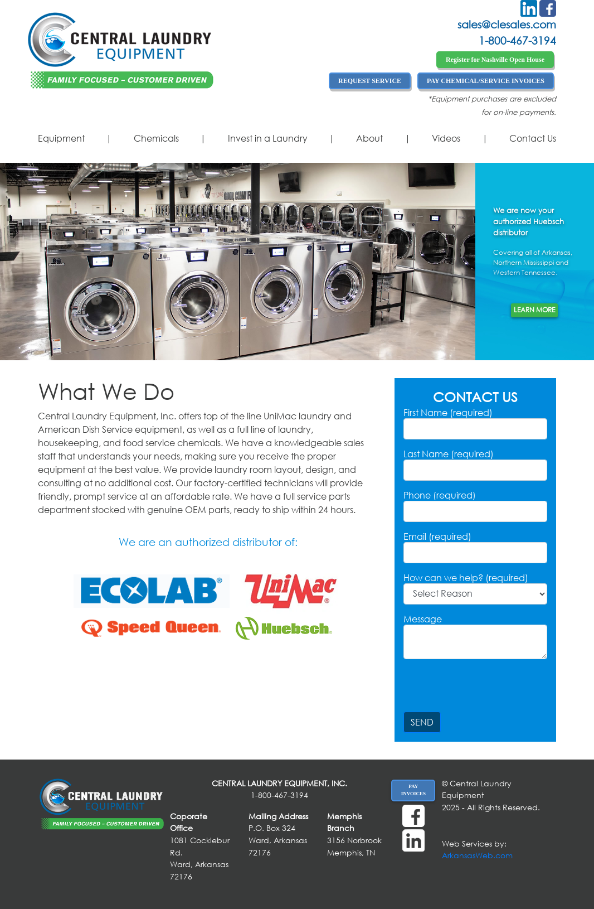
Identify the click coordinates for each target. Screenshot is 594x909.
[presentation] (488, 690)
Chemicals (156, 138)
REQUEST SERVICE (369, 81)
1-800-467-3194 (517, 40)
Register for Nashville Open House (495, 60)
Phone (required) (439, 495)
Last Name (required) (448, 454)
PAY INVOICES (413, 790)
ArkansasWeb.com (477, 855)
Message (422, 619)
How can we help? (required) (465, 577)
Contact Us (532, 138)
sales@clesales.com (506, 24)
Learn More (534, 310)
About (369, 138)
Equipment (61, 138)
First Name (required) (448, 412)
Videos (446, 138)
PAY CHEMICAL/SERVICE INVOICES (485, 81)
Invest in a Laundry (268, 138)
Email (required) (437, 536)
